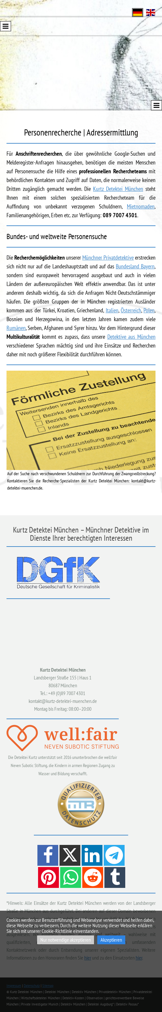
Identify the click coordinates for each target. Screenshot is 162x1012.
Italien (112, 310)
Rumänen (16, 328)
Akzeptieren (111, 939)
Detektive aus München (131, 336)
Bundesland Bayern (135, 266)
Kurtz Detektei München (118, 188)
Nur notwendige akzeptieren (65, 939)
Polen (149, 310)
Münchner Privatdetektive (108, 257)
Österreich (131, 310)
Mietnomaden (141, 206)
